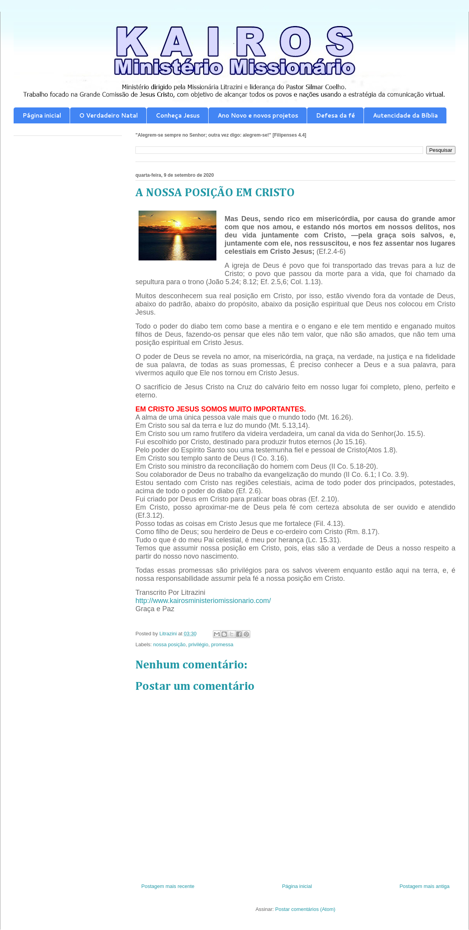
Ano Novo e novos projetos (258, 115)
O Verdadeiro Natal (108, 115)
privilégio (198, 644)
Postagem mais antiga (424, 886)
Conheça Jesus (178, 115)
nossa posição (169, 644)
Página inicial (42, 115)
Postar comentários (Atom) (305, 909)
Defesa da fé (335, 115)
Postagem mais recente (168, 886)
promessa (222, 644)
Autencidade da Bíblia (405, 115)
